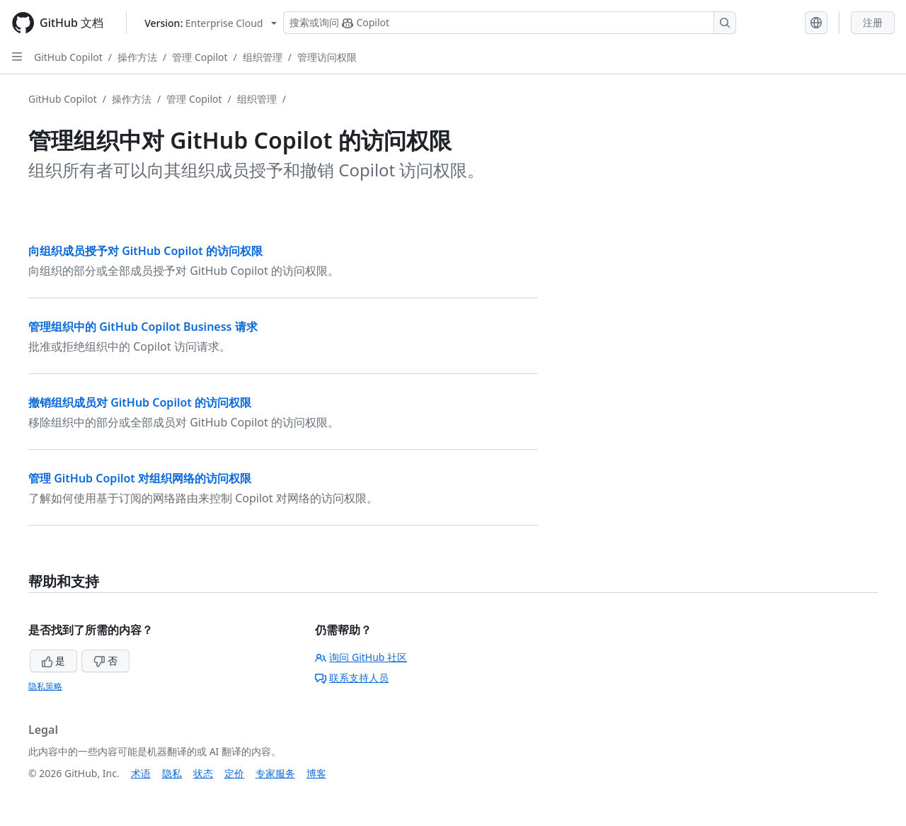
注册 (873, 22)
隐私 (172, 773)
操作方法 (137, 57)
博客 (316, 773)
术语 (141, 773)
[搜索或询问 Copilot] (509, 22)
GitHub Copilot (68, 57)
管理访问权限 (327, 57)
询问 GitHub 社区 (361, 657)
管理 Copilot (199, 57)
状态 (203, 773)
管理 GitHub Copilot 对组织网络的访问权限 (139, 478)
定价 (234, 773)
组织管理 (262, 57)
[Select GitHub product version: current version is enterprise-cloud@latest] (210, 23)
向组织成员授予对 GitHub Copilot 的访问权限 (145, 251)
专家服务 (275, 773)
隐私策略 (45, 686)
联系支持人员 (352, 677)
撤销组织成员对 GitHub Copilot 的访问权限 (139, 402)
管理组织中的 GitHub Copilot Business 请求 (143, 326)
